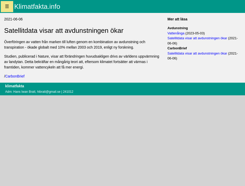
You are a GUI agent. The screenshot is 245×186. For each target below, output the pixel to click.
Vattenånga (175, 33)
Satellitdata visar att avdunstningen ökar (197, 38)
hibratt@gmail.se (48, 92)
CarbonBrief (15, 76)
